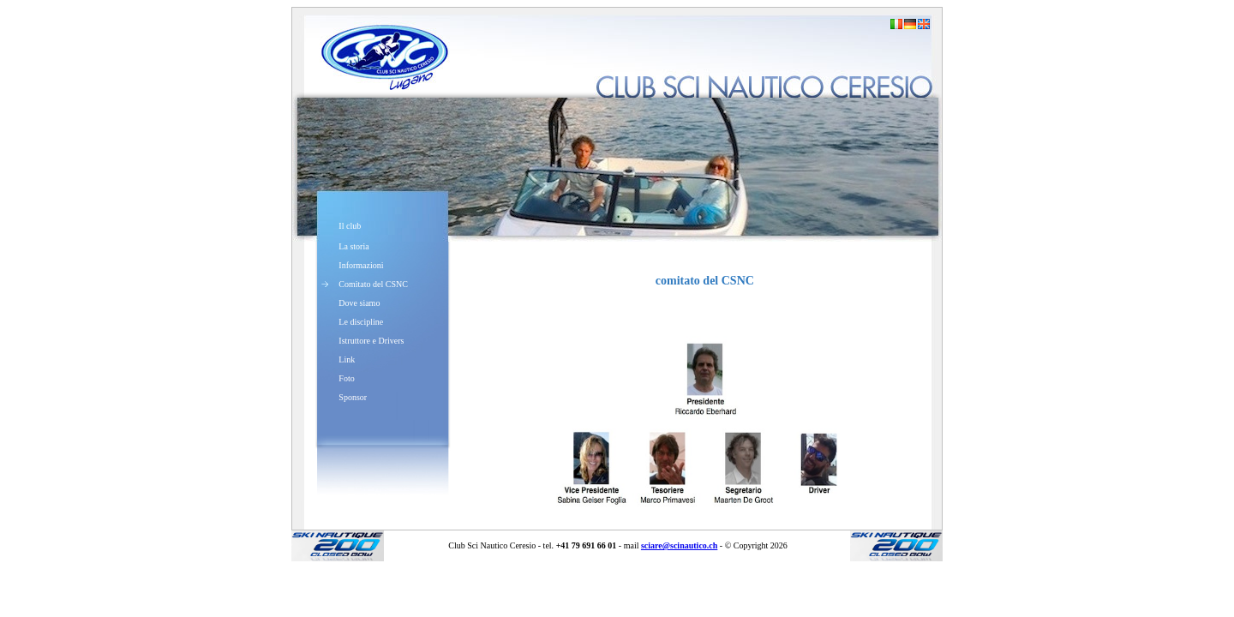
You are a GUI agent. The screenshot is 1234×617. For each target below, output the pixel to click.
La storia (353, 246)
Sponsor (352, 397)
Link (346, 359)
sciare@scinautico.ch (679, 545)
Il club (349, 226)
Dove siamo (359, 303)
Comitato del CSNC (373, 284)
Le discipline (360, 321)
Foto (346, 378)
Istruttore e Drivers (371, 340)
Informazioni (360, 265)
